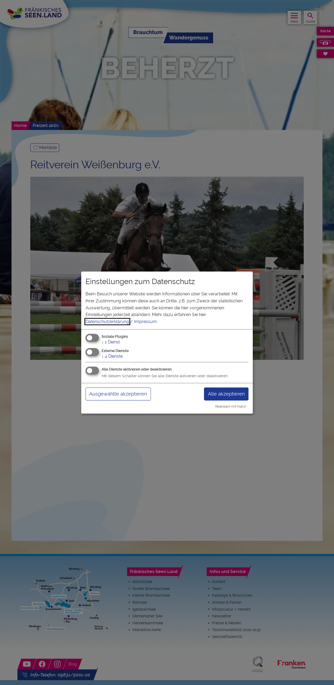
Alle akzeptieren (226, 394)
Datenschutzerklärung (107, 321)
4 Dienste (112, 356)
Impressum (145, 321)
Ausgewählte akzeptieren (118, 394)
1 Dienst (111, 342)
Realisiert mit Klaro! (230, 406)
